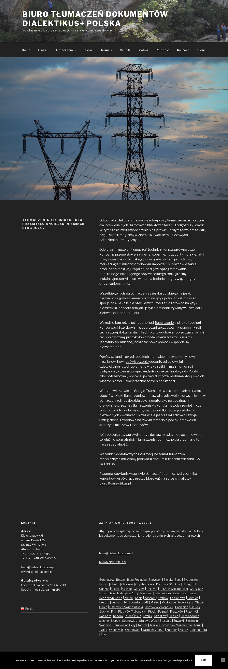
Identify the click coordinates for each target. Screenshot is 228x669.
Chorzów (127, 584)
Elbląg (187, 584)
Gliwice (127, 588)
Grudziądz (196, 588)
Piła (113, 611)
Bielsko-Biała (172, 579)
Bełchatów (106, 579)
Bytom (103, 584)
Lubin (115, 602)
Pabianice (181, 607)
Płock (152, 611)
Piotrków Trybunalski (132, 611)
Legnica (192, 598)
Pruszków (176, 611)
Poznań (163, 611)
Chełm (114, 584)
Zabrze (159, 629)
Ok (203, 660)
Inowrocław (107, 593)
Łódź (145, 602)
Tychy (103, 629)
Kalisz (177, 593)
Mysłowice (168, 602)
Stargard (165, 620)
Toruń (197, 625)
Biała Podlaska (137, 579)
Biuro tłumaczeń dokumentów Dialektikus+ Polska (95, 19)
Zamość (171, 629)
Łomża (135, 602)
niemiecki (107, 298)
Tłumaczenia (65, 50)
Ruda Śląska (133, 616)
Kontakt (183, 50)
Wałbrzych (116, 629)
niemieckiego (140, 298)
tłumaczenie (164, 323)
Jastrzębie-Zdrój (127, 593)
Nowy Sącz (185, 602)
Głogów (139, 588)
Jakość (88, 50)
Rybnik (147, 616)
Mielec (154, 602)
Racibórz (105, 616)
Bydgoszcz (190, 579)
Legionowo (177, 598)
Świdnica (105, 625)
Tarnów (142, 625)
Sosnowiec (129, 620)
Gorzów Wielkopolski (173, 588)
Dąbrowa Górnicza (168, 584)
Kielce (128, 598)
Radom (118, 616)
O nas (42, 50)
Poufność (162, 50)
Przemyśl (191, 611)
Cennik (125, 50)
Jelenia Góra (163, 593)
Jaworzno (146, 593)
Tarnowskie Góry (124, 625)
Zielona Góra (198, 629)
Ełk (195, 584)
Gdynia (115, 588)
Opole (103, 607)
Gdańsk (104, 588)
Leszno (104, 602)
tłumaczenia (176, 220)
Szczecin (192, 620)
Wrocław (148, 629)
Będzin (120, 579)
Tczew (153, 625)
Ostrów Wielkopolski (159, 607)
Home (26, 50)
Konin (138, 598)
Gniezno (151, 588)
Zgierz (183, 629)
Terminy (106, 50)
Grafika (143, 50)
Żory (104, 634)
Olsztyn (200, 602)
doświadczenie (137, 362)
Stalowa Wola (148, 620)
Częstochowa (144, 584)
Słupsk (115, 620)
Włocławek (132, 629)
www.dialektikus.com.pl (36, 571)
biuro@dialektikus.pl (115, 483)
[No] (223, 660)
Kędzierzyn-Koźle (110, 598)
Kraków (163, 598)
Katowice (189, 593)
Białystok (155, 579)
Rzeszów (160, 616)
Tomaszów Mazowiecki (176, 625)
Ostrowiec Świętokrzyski (126, 607)
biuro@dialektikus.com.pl (38, 567)
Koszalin (150, 598)
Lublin (125, 602)
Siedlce (174, 616)
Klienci (201, 50)
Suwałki (178, 620)
